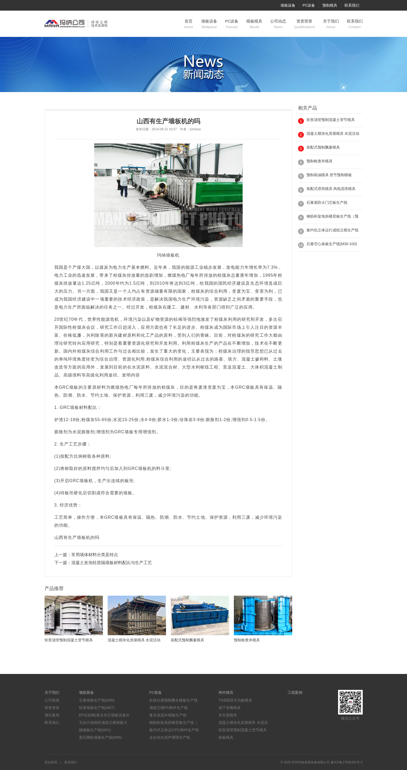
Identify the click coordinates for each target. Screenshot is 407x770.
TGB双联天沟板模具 (235, 700)
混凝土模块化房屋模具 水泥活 (243, 722)
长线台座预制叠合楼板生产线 (173, 700)
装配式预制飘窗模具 (323, 147)
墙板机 (173, 255)
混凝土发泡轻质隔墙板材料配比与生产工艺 (111, 562)
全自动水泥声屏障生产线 (169, 737)
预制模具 (329, 5)
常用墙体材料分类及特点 (94, 554)
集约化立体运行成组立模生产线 (332, 230)
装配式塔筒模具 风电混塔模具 (331, 189)
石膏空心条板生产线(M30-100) (332, 244)
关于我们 (331, 24)
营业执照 (51, 762)
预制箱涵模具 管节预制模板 (329, 175)
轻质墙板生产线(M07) (97, 708)
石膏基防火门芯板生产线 (327, 202)
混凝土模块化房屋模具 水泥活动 (333, 133)
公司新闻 (52, 700)
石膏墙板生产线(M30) (97, 700)
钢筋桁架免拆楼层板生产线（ (173, 722)
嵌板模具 (225, 737)
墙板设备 (288, 5)
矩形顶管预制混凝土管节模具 (331, 120)
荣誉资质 (52, 708)
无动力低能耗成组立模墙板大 (103, 722)
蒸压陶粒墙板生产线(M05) (100, 737)
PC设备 (309, 5)
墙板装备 (86, 692)
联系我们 (351, 5)
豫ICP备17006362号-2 (346, 762)
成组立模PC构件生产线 (168, 708)
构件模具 (225, 692)
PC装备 (155, 692)
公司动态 (278, 24)
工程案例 (294, 692)
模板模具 (254, 24)
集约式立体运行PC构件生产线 (174, 730)
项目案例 (52, 715)
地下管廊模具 (229, 708)
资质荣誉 (304, 24)
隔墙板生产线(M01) (95, 730)
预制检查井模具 (319, 161)
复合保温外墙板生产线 (167, 715)
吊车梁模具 (227, 715)
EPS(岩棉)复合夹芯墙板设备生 (104, 715)
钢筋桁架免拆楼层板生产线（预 (332, 216)
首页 (188, 24)
